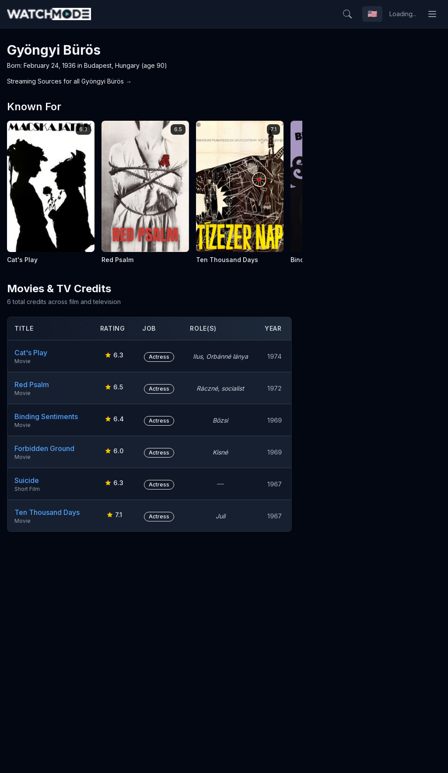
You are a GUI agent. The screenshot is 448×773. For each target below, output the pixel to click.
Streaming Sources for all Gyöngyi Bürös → (69, 81)
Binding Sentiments (46, 416)
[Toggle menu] (432, 14)
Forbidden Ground (44, 448)
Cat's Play (30, 352)
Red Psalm (31, 384)
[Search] (347, 14)
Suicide (26, 480)
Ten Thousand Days (47, 512)
